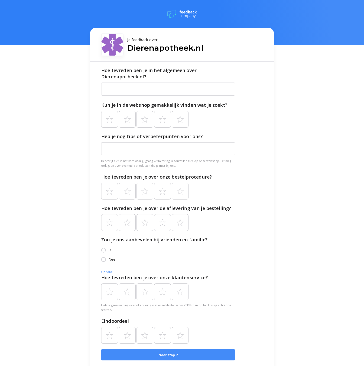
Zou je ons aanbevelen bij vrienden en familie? (154, 239)
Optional (107, 272)
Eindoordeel (115, 321)
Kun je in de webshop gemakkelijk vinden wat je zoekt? (164, 105)
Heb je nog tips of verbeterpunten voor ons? (152, 136)
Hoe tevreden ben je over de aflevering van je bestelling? (166, 208)
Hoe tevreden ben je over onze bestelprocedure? (156, 177)
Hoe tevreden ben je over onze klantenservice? (154, 277)
